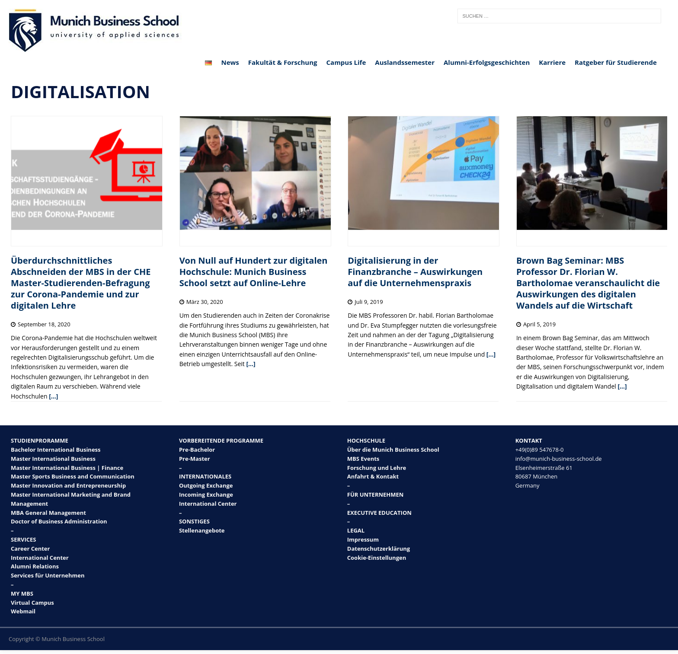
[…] (53, 396)
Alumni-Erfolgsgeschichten (487, 62)
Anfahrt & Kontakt (373, 476)
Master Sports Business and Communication (72, 476)
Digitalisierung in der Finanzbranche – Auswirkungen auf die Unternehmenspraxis (415, 272)
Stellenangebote (202, 530)
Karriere (552, 62)
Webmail (23, 611)
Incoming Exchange (206, 494)
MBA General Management (48, 513)
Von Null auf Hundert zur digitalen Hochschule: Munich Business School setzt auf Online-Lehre (253, 272)
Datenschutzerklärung (378, 548)
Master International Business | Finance (67, 468)
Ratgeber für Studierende (616, 62)
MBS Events (363, 459)
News (230, 62)
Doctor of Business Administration (59, 521)
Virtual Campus (32, 602)
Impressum (363, 539)
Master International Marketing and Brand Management (71, 499)
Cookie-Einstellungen (376, 557)
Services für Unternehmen (48, 575)
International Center (40, 557)
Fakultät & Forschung (282, 62)
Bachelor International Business (56, 449)
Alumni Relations (35, 566)
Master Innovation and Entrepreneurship (68, 485)
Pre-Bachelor (197, 449)
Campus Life (346, 62)
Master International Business (53, 459)
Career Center (30, 548)
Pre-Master (194, 459)
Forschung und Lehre (376, 468)
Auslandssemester (405, 62)
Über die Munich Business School (393, 449)
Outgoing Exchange (206, 485)
